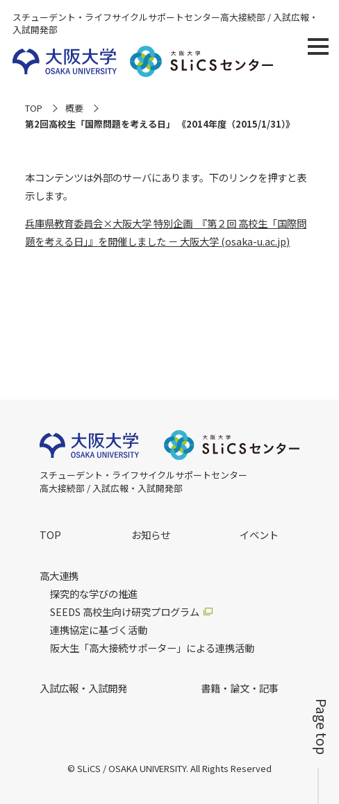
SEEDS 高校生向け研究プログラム (124, 612)
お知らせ (150, 534)
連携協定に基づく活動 (98, 630)
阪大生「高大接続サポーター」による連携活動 (152, 648)
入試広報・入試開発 (83, 688)
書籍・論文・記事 (240, 688)
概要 (74, 107)
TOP (33, 107)
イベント (259, 534)
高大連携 (59, 575)
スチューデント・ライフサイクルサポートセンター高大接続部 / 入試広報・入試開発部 (165, 23)
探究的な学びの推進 (94, 594)
